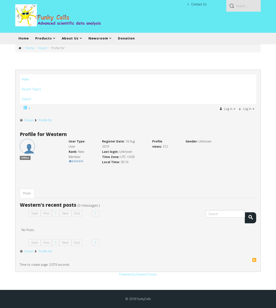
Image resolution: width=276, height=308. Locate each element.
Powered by (127, 274)
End (77, 213)
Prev (46, 213)
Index (25, 79)
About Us (70, 38)
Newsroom (98, 38)
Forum (42, 48)
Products (43, 38)
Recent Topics (31, 89)
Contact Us (198, 4)
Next (65, 213)
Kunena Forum (146, 274)
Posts (27, 193)
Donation (126, 38)
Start (34, 213)
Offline (25, 157)
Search (26, 99)
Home (24, 38)
